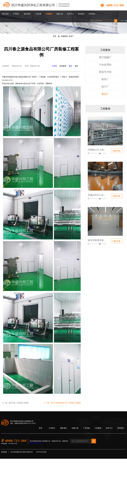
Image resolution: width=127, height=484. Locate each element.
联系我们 (92, 14)
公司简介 (16, 14)
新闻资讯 (81, 14)
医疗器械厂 (105, 57)
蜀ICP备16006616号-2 (37, 443)
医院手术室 (105, 72)
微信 (70, 66)
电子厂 (105, 86)
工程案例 (48, 14)
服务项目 (27, 14)
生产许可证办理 (41, 452)
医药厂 (105, 79)
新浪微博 (63, 66)
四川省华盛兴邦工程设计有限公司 (22, 452)
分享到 (54, 66)
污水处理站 (105, 64)
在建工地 (59, 14)
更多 (76, 66)
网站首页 (5, 14)
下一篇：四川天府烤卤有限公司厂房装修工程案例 (62, 403)
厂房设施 (38, 14)
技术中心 (70, 14)
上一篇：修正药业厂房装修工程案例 (15, 403)
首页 (40, 428)
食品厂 (105, 94)
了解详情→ (117, 151)
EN (126, 21)
